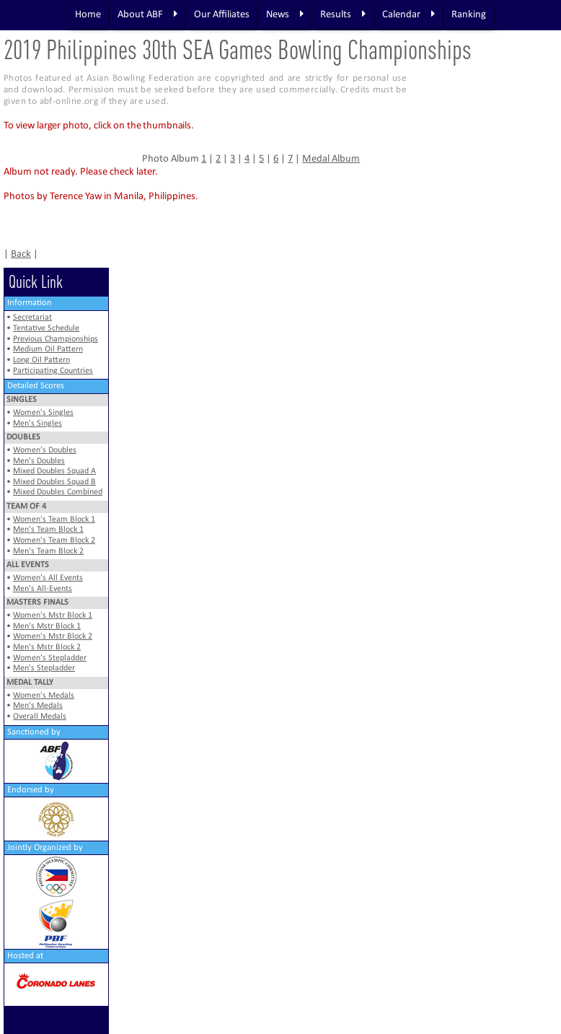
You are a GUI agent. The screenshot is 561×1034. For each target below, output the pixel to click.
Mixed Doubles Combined (57, 492)
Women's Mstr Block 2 (52, 636)
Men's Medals (38, 705)
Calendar (408, 14)
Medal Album (331, 159)
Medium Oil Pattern (48, 349)
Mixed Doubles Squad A (54, 471)
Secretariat (32, 317)
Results (343, 14)
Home (88, 14)
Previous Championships (55, 339)
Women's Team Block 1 (54, 519)
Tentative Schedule (46, 328)
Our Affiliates (221, 14)
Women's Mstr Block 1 (52, 615)
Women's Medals (43, 695)
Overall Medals (39, 716)
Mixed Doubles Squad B (54, 482)
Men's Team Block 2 (48, 551)
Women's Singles (43, 412)
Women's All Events (48, 578)
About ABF (147, 14)
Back (21, 254)
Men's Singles (37, 423)
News (285, 14)
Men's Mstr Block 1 (47, 626)
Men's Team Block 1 (48, 529)
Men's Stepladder (44, 668)
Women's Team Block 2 (54, 540)
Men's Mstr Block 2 (47, 647)
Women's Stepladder (50, 658)
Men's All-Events (42, 588)
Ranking (468, 14)
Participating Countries (53, 371)
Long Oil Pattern (41, 360)
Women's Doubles (44, 450)
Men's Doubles (39, 461)
